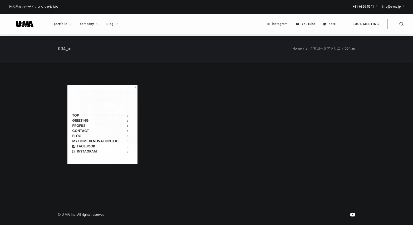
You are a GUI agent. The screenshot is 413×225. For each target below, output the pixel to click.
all (307, 49)
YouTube (308, 25)
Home (297, 49)
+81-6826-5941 (365, 6)
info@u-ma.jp (393, 6)
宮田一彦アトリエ (327, 49)
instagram (280, 25)
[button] (401, 25)
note (332, 25)
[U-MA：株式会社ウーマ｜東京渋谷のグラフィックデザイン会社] (21, 25)
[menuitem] (366, 6)
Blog (104, 25)
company (81, 25)
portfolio (54, 25)
